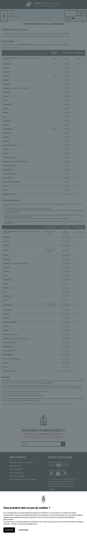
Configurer (23, 530)
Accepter (9, 530)
